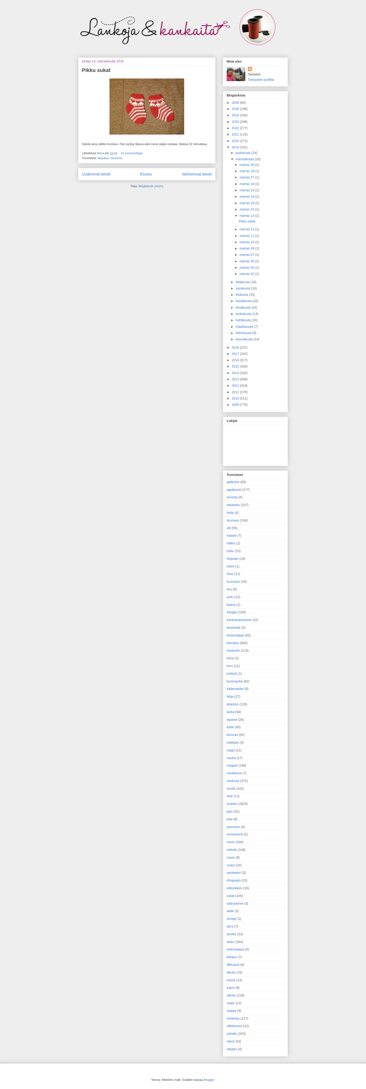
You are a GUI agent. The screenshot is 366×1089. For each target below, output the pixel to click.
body (230, 512)
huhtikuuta (244, 320)
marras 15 (247, 209)
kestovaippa (235, 635)
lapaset (232, 719)
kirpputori (233, 650)
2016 (236, 360)
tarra (230, 926)
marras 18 (247, 203)
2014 (236, 373)
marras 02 (247, 274)
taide (230, 911)
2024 (236, 115)
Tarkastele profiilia (261, 80)
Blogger (209, 1080)
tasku (230, 942)
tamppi (231, 919)
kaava (231, 605)
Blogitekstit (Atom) (151, 186)
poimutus (233, 827)
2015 (236, 366)
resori (231, 842)
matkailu (233, 742)
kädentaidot (235, 689)
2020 (236, 141)
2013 (236, 379)
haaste (231, 535)
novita (231, 788)
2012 (236, 385)
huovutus (233, 581)
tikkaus (232, 957)
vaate (231, 1003)
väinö (230, 1041)
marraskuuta (245, 159)
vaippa (231, 1011)
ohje (230, 796)
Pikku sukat (96, 70)
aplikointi (233, 482)
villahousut (234, 1026)
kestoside (233, 627)
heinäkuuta (244, 301)
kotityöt (232, 673)
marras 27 (247, 177)
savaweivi (234, 873)
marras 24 (247, 184)
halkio (231, 543)
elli (229, 528)
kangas (232, 612)
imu (229, 589)
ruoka (231, 865)
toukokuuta (244, 314)
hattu (230, 551)
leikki (230, 727)
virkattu (232, 1033)
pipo (230, 811)
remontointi (235, 834)
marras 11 (247, 236)
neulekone (234, 773)
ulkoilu (231, 995)
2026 (236, 102)
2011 (236, 392)
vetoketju (233, 1018)
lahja (230, 696)
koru (230, 666)
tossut (231, 980)
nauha (231, 758)
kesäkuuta (243, 307)
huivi (230, 574)
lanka (230, 712)
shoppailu (234, 880)
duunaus (233, 520)
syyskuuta (243, 288)
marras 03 (247, 267)
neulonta (116, 158)
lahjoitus (103, 158)
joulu (230, 597)
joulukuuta (243, 153)
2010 (236, 398)
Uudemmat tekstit (96, 174)
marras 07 (247, 255)
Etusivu (146, 174)
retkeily (232, 850)
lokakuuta (243, 282)
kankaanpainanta (239, 620)
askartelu (233, 505)
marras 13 (247, 229)
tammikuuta (244, 339)
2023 (236, 122)
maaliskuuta (245, 326)
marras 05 (247, 261)
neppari (232, 765)
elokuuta (242, 294)
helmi (230, 566)
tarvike (231, 934)
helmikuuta (244, 333)
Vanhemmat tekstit (197, 174)
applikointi (234, 490)
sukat (230, 896)
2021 (236, 134)
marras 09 (247, 248)
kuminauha (235, 681)
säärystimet (235, 903)
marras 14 (247, 216)
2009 (236, 405)
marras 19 (247, 196)
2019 (236, 147)
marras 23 (247, 190)
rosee (231, 857)
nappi (231, 750)
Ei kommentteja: (132, 153)
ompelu (232, 804)
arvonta (232, 497)
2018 (236, 347)
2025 (236, 109)
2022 (236, 128)
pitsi (229, 819)
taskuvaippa (235, 949)
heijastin (233, 559)
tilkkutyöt (233, 965)
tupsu (231, 987)
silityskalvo (234, 888)
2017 (236, 354)
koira (230, 658)
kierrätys (233, 643)
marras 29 (247, 171)
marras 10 (247, 242)
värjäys (232, 1049)
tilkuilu (231, 972)
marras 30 (247, 165)
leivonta (232, 735)
